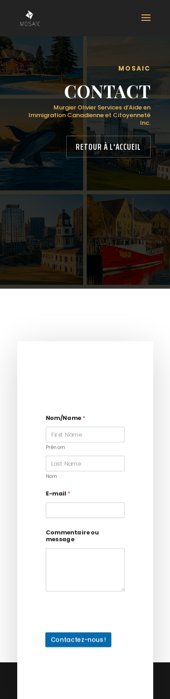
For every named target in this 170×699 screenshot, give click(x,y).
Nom (51, 482)
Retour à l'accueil (108, 146)
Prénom (55, 453)
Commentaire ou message (71, 541)
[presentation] (100, 634)
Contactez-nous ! (78, 645)
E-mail (57, 499)
